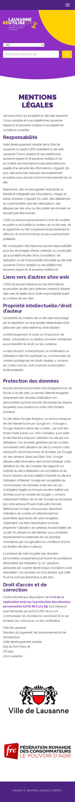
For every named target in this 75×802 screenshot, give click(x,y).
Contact (17, 790)
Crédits (57, 790)
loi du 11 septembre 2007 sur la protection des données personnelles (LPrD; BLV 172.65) (36, 601)
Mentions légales (37, 790)
